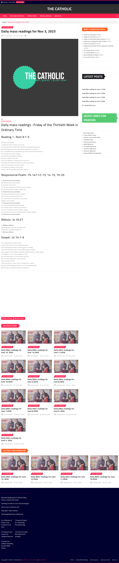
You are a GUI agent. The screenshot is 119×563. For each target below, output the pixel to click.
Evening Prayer (88, 140)
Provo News (33, 560)
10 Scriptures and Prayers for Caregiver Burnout (7, 534)
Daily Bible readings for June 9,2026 (38, 380)
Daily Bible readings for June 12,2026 (38, 351)
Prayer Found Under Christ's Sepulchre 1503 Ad (98, 46)
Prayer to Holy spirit (90, 35)
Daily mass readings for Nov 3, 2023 (18, 22)
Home (5, 16)
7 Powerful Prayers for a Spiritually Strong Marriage (21, 522)
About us (58, 16)
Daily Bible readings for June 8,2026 (64, 380)
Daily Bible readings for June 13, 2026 (11, 351)
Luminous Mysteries (90, 149)
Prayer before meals (90, 135)
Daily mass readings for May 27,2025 (95, 41)
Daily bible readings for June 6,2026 (38, 410)
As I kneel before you (89, 105)
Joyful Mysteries (88, 144)
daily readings (8, 318)
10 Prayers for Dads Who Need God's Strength (21, 534)
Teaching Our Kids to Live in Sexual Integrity (15, 503)
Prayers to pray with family (92, 137)
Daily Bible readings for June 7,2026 (11, 410)
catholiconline (8, 36)
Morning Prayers (89, 133)
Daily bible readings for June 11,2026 (64, 351)
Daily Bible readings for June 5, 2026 (64, 410)
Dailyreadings (20, 318)
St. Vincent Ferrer (89, 50)
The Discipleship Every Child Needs (12, 514)
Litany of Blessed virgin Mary (92, 153)
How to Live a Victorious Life (10, 507)
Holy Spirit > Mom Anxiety (9, 511)
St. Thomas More (89, 53)
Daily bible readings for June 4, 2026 (11, 439)
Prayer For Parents (89, 44)
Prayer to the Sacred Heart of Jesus (94, 39)
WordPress (24, 560)
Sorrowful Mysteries (90, 146)
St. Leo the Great (89, 57)
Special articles (46, 16)
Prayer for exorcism (90, 37)
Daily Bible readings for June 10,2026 (11, 380)
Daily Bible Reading (17, 16)
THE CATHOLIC (59, 8)
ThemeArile (42, 560)
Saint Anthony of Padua (91, 55)
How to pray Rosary (90, 142)
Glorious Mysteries (90, 151)
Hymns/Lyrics (32, 16)
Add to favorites (6, 121)
